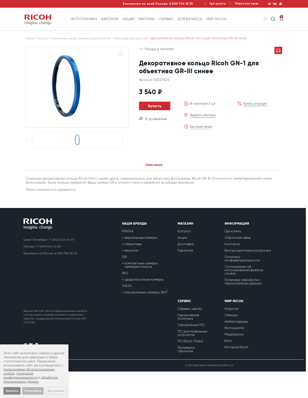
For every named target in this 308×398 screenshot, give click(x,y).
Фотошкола (234, 354)
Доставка (186, 270)
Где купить (211, 4)
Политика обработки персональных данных (243, 308)
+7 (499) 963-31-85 (49, 273)
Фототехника (84, 19)
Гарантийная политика (188, 343)
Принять (12, 391)
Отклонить (32, 391)
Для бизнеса (190, 19)
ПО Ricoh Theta (190, 368)
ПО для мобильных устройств (192, 359)
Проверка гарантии (186, 375)
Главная (32, 38)
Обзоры (231, 341)
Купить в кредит (256, 103)
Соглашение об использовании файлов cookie (244, 296)
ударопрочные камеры (143, 306)
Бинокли (110, 19)
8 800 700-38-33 (66, 279)
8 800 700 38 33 (171, 4)
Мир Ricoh (217, 19)
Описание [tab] (154, 191)
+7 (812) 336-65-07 (62, 266)
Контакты (232, 270)
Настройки (56, 391)
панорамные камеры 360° (146, 319)
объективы (133, 270)
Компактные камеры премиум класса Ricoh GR (93, 38)
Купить (154, 106)
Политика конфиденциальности (242, 285)
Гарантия (185, 277)
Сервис (166, 19)
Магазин (147, 19)
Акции (129, 19)
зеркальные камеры (140, 264)
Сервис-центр (190, 335)
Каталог (47, 38)
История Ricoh (236, 374)
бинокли (131, 277)
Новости (231, 335)
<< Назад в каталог (156, 49)
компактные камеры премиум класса (141, 291)
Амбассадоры (236, 348)
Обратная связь (241, 4)
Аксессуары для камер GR (154, 38)
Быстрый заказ (202, 126)
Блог (228, 367)
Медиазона (234, 361)
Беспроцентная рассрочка (248, 277)
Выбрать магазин (204, 115)
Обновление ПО (191, 351)
